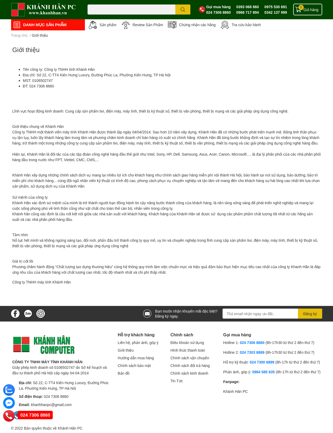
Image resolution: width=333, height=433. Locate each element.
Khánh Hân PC (235, 391)
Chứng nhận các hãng (197, 24)
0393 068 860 (247, 6)
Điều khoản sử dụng (187, 342)
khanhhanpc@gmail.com (51, 404)
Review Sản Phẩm (148, 24)
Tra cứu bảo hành (246, 24)
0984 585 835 (263, 372)
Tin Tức (177, 381)
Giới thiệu (26, 49)
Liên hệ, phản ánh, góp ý (138, 342)
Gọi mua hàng (218, 6)
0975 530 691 (275, 6)
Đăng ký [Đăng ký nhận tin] (310, 313)
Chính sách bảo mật (134, 365)
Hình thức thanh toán (188, 350)
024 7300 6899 (262, 362)
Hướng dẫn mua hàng (136, 358)
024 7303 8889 (252, 352)
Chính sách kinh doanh (189, 373)
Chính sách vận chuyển (190, 358)
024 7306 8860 (218, 12)
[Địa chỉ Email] (272, 314)
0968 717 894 (247, 12)
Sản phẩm (108, 24)
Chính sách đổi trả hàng (190, 365)
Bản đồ (124, 373)
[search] (182, 9)
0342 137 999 (275, 12)
